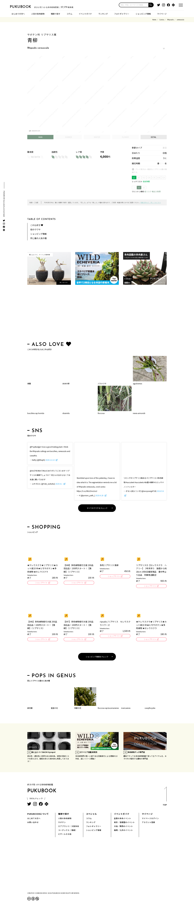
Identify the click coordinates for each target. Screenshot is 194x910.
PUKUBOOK (24, 6)
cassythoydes (150, 709)
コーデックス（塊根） (67, 831)
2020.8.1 (59, 484)
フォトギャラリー (121, 14)
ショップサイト (41, 582)
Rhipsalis (170, 19)
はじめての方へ (18, 14)
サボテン (62, 823)
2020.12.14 (50, 460)
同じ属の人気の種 (38, 238)
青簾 (29, 383)
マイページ (162, 14)
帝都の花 (77, 709)
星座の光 (54, 709)
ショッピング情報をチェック (97, 657)
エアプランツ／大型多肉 (68, 827)
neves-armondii (139, 413)
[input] (134, 5)
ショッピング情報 (143, 14)
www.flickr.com (36, 131)
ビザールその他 (64, 835)
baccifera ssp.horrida (35, 413)
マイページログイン (150, 819)
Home (154, 19)
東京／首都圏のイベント (124, 823)
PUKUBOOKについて (38, 814)
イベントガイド (85, 14)
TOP (164, 798)
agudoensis (137, 383)
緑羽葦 (30, 709)
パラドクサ (102, 383)
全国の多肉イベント (122, 819)
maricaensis (125, 709)
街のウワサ (35, 229)
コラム (69, 14)
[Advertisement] (97, 313)
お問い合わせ (33, 823)
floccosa (101, 413)
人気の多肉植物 (37, 14)
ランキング (103, 14)
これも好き (36, 225)
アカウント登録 (148, 823)
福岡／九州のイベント (123, 831)
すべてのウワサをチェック (97, 508)
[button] (151, 5)
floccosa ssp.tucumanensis (108, 709)
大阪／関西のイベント (123, 827)
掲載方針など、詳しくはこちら (150, 202)
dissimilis (66, 413)
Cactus (161, 19)
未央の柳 (65, 383)
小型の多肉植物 (64, 819)
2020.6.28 (99, 495)
